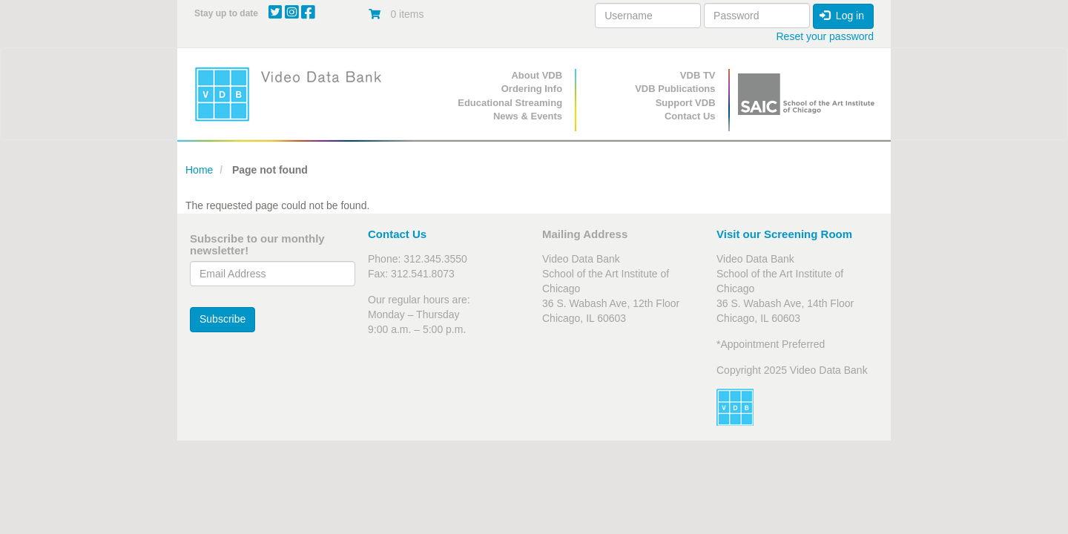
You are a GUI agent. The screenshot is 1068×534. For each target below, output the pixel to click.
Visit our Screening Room (784, 234)
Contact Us (690, 116)
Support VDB (686, 102)
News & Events (527, 116)
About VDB (536, 75)
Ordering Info (531, 88)
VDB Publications (675, 88)
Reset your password (825, 36)
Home (199, 170)
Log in (842, 16)
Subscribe (222, 319)
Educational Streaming (510, 102)
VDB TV (698, 75)
